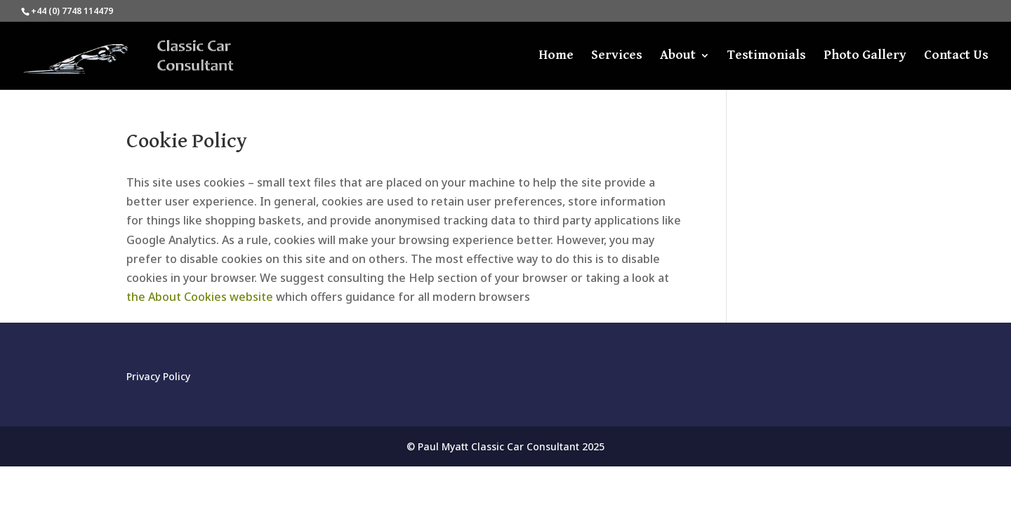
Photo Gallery (865, 56)
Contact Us (956, 56)
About (678, 56)
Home (556, 56)
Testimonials (766, 56)
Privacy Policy (158, 376)
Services (616, 56)
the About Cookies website (199, 296)
